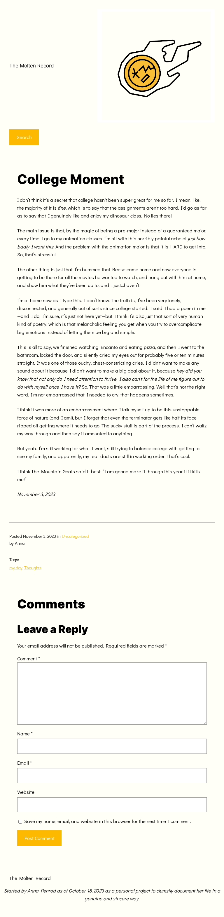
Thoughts (32, 567)
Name (25, 733)
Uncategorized (75, 536)
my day (15, 567)
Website (25, 792)
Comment (28, 658)
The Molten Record (31, 66)
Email (24, 762)
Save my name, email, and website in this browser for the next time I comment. (107, 821)
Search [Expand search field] (24, 137)
